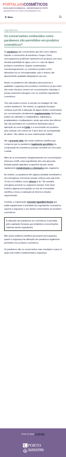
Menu (9, 17)
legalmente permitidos (42, 144)
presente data (16, 140)
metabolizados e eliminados (30, 168)
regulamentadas (42, 113)
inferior (32, 181)
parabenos (12, 52)
